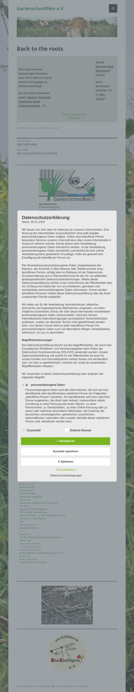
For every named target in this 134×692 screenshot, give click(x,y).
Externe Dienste (78, 430)
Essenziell (31, 430)
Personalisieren (66, 469)
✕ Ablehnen (65, 461)
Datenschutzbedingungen (66, 475)
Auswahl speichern (65, 451)
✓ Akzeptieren (65, 441)
